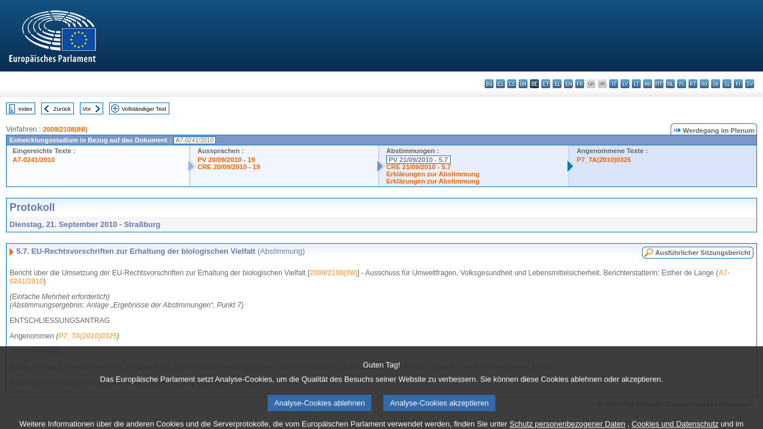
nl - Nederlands (670, 83)
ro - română (704, 83)
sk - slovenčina (715, 83)
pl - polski (681, 83)
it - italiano (613, 83)
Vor (86, 108)
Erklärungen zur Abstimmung (432, 174)
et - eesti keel (545, 83)
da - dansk (523, 83)
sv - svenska (749, 83)
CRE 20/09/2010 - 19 (228, 166)
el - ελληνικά (557, 83)
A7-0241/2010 (34, 159)
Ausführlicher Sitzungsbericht (702, 252)
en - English (568, 83)
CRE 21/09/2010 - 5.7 (418, 166)
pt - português (692, 83)
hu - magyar (647, 83)
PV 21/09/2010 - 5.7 (418, 159)
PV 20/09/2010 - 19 (226, 159)
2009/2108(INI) (65, 129)
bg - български (489, 83)
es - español (500, 83)
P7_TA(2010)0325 (603, 159)
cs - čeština (511, 83)
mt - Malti (659, 83)
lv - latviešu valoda (625, 83)
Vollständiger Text (144, 108)
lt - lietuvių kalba (636, 83)
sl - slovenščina (726, 83)
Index (25, 108)
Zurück (62, 108)
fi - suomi (738, 83)
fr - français (579, 83)
